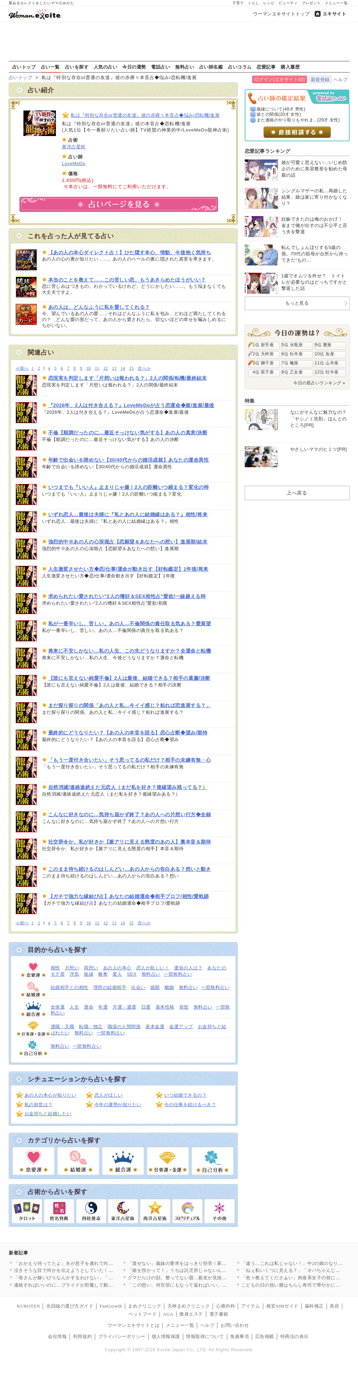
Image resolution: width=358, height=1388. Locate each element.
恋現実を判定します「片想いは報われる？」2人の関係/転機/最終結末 (127, 378)
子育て (238, 3)
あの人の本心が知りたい (50, 1095)
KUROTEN (28, 1306)
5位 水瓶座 (292, 344)
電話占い (160, 67)
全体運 (58, 1007)
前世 (184, 1007)
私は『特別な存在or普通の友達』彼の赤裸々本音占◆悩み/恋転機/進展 (145, 115)
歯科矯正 (314, 1306)
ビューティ (288, 3)
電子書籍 (218, 1314)
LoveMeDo (73, 163)
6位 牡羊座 (292, 353)
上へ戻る (297, 493)
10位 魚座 (325, 353)
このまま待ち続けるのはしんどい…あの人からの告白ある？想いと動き (129, 869)
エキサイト (334, 13)
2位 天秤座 (263, 353)
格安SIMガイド (282, 1306)
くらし (253, 3)
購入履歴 (290, 67)
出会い (138, 987)
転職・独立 (91, 1026)
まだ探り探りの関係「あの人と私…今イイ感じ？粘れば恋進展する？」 (129, 705)
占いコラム (240, 67)
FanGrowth (111, 1306)
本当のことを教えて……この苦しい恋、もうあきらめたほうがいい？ (127, 280)
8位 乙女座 (292, 372)
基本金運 (154, 1026)
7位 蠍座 (290, 363)
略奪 (103, 974)
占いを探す (77, 67)
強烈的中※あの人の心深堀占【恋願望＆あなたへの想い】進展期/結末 (128, 541)
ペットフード (142, 1314)
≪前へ (22, 368)
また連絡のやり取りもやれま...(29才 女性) (298, 120)
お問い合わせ (235, 1325)
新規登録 (320, 79)
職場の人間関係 (124, 1026)
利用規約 (82, 1336)
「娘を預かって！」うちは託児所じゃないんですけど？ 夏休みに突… (201, 1270)
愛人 (117, 974)
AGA (168, 1314)
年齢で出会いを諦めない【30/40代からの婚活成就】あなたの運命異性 (128, 460)
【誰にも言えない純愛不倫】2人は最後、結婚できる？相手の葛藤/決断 (129, 678)
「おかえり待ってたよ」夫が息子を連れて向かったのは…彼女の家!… (88, 1263)
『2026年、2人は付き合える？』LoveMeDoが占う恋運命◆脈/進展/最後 (131, 405)
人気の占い (105, 67)
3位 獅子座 (263, 363)
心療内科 (225, 1306)
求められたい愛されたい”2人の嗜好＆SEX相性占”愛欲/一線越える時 (127, 596)
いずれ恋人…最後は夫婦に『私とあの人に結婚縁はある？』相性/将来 (128, 514)
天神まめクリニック (188, 1306)
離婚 (169, 987)
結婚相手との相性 (69, 987)
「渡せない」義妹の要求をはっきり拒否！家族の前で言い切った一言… (203, 1263)
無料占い (184, 67)
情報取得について (205, 1336)
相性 (55, 967)
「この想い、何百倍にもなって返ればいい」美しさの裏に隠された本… (203, 1285)
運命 (88, 1007)
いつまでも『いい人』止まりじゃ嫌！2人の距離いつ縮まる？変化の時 (128, 487)
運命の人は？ (188, 967)
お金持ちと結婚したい (48, 1113)
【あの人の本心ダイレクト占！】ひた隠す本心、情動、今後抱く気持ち (129, 252)
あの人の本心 (117, 967)
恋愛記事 (266, 67)
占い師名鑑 (211, 67)
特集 (250, 401)
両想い (91, 967)
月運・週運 (124, 1007)
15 (131, 368)
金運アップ (181, 1026)
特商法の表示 (294, 1336)
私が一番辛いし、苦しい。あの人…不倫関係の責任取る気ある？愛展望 (129, 623)
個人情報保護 (166, 1336)
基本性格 (165, 1007)
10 (88, 368)
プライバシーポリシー (121, 1336)
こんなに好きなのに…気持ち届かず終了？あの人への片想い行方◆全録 (129, 814)
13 (114, 368)
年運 (103, 1007)
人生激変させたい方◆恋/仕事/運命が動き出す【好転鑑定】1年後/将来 (128, 569)
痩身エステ (191, 1314)
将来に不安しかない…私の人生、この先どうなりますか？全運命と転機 (129, 651)
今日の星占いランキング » (319, 382)
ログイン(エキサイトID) (279, 79)
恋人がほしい (108, 1095)
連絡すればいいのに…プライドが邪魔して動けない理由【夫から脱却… (89, 1285)
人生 (74, 1007)
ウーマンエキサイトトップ (281, 13)
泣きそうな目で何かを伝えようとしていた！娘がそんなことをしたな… (89, 1270)
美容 (334, 1306)
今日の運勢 (134, 67)
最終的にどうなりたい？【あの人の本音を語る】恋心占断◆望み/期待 (128, 732)
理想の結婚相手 (110, 987)
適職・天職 (62, 1026)
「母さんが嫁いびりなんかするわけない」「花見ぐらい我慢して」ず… (89, 1277)
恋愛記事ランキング (268, 151)
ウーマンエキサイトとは (134, 1325)
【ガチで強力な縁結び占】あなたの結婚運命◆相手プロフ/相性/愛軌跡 (128, 896)
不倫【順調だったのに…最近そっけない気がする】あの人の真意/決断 (128, 432)
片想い (72, 967)
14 (123, 368)
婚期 (155, 987)
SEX (132, 974)
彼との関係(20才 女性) (279, 114)
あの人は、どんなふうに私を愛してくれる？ (99, 307)
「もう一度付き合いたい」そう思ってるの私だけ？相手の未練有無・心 (129, 760)
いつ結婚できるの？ (185, 1095)
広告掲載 (264, 1336)
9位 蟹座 (323, 344)
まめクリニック (144, 1306)
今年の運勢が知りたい (118, 1104)
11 (97, 368)
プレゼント (311, 3)
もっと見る (297, 303)
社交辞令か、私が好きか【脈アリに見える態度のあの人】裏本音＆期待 (129, 842)
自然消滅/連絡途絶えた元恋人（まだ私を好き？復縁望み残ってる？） (128, 787)
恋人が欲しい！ (153, 967)
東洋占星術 (74, 146)
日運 (146, 1007)
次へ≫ (144, 368)
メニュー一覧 (336, 3)
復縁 (88, 974)
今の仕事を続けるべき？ (190, 1104)
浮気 (74, 974)
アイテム (250, 1306)
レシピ (269, 3)
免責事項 (239, 1336)
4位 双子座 (263, 372)
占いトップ (24, 67)
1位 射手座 (263, 344)
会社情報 (57, 1336)
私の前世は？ (38, 1104)
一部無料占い (178, 974)
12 (105, 368)
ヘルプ (341, 79)
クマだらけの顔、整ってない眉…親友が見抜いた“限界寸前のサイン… (202, 1277)
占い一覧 (50, 67)
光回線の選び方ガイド (69, 1306)
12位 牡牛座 (327, 372)
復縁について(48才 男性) (281, 109)
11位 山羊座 (327, 363)
